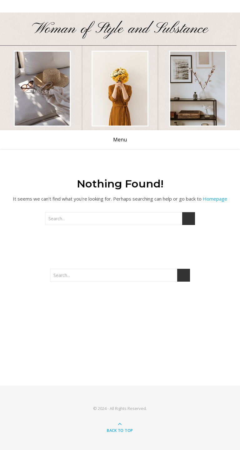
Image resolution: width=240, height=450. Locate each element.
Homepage (215, 199)
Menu (120, 139)
